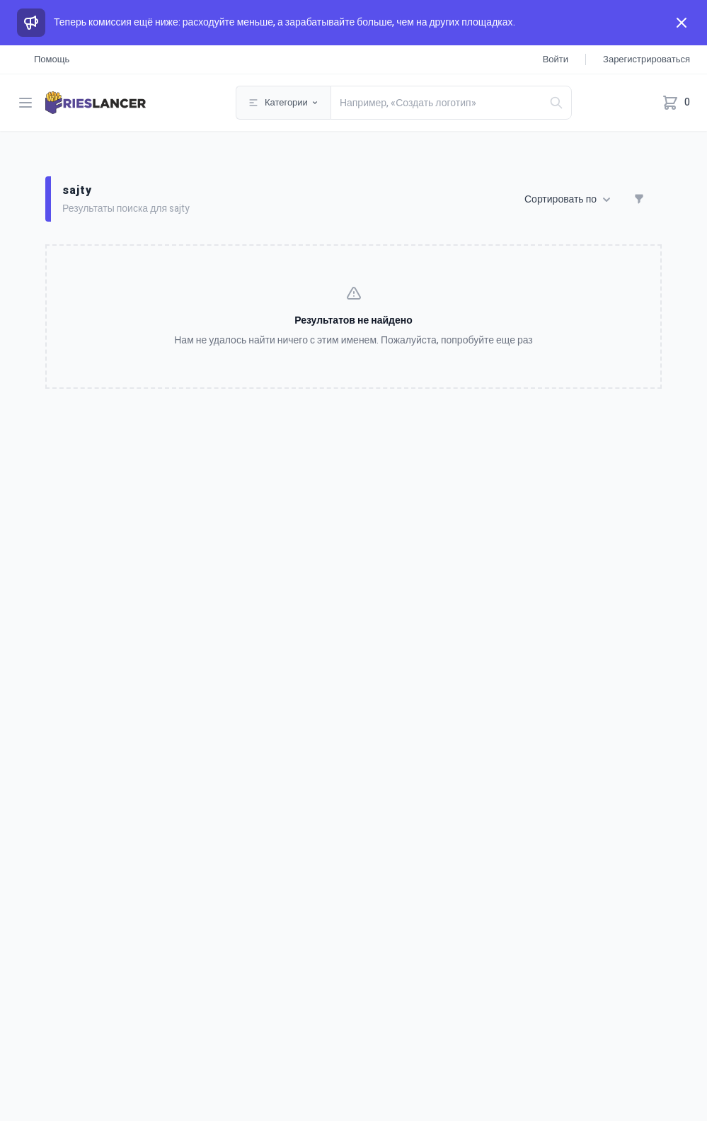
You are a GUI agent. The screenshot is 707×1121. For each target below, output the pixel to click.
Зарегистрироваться (646, 59)
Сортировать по (567, 200)
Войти (555, 59)
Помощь (51, 59)
